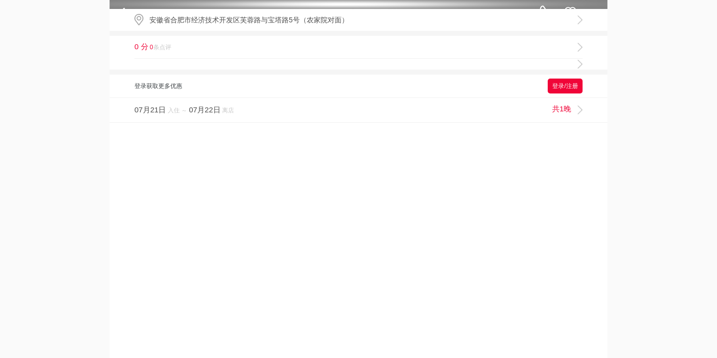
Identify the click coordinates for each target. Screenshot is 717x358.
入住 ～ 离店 (352, 109)
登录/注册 (565, 86)
